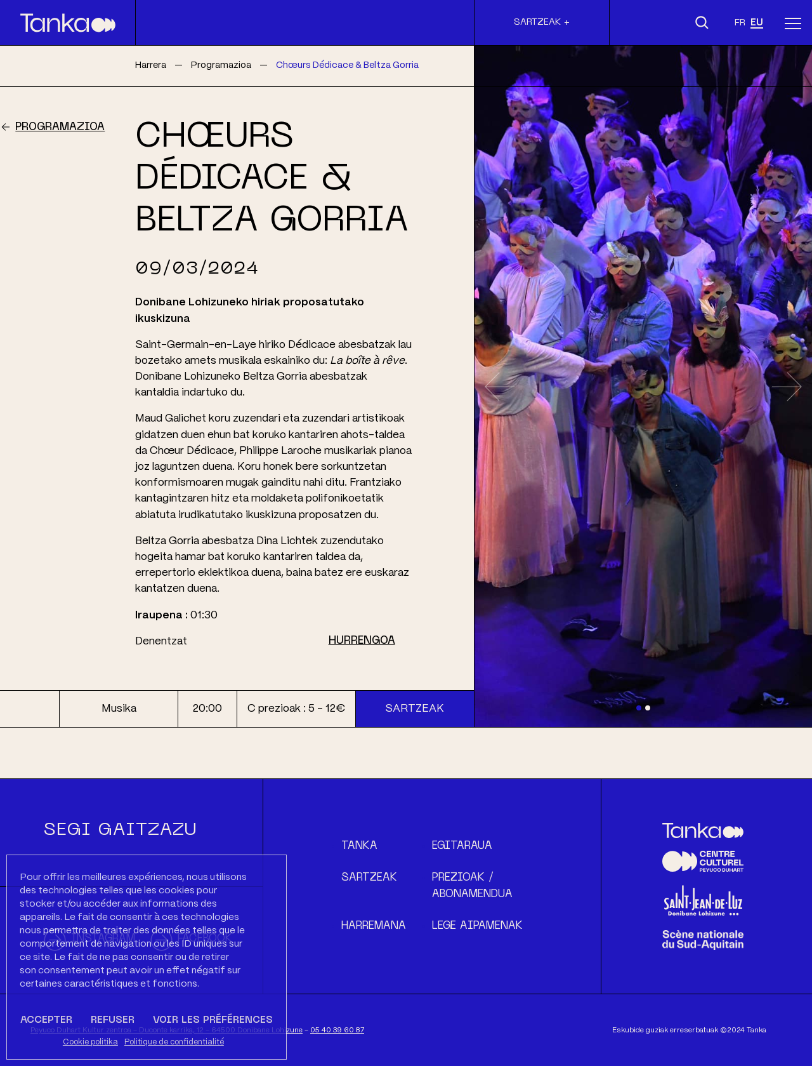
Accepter (46, 1020)
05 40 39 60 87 (337, 1030)
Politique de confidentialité (174, 1042)
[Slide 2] (647, 708)
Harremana (373, 926)
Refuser (112, 1020)
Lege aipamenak (477, 926)
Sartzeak (414, 708)
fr (740, 22)
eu (756, 22)
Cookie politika (90, 1042)
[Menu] (793, 23)
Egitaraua (462, 846)
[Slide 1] (638, 708)
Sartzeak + (542, 22)
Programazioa (60, 128)
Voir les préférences (213, 1020)
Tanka (359, 846)
